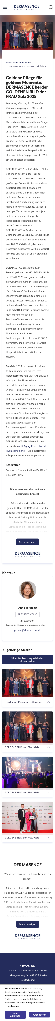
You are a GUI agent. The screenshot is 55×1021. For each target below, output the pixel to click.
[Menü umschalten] (5, 7)
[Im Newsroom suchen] (51, 7)
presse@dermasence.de (27, 630)
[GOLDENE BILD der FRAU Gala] (27, 728)
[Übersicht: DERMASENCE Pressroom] (26, 7)
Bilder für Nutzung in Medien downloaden (27, 659)
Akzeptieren (39, 1015)
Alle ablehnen (15, 1014)
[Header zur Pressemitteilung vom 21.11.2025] (27, 683)
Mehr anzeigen (27, 542)
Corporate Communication (20, 470)
